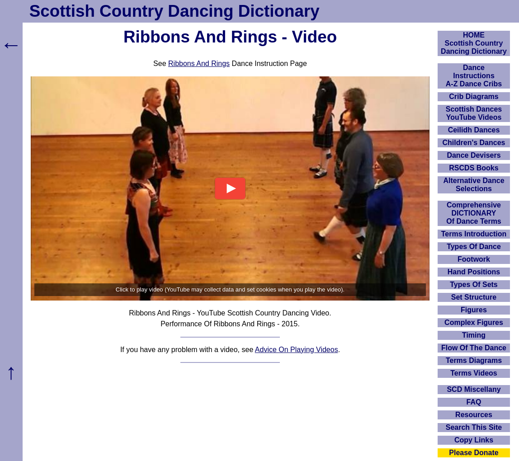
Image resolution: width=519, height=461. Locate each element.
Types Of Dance (474, 246)
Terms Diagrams (474, 360)
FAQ (474, 402)
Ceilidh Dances (474, 130)
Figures (474, 310)
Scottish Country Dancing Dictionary (174, 11)
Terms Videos (473, 373)
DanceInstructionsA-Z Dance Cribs (474, 76)
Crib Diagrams (473, 96)
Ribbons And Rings (199, 63)
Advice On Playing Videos (296, 349)
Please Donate (473, 452)
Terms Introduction (474, 234)
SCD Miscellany (473, 389)
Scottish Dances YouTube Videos (474, 113)
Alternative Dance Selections (473, 185)
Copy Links (473, 440)
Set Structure (473, 297)
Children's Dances (474, 142)
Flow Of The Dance (473, 348)
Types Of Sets (474, 284)
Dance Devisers (473, 155)
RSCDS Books (473, 168)
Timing (474, 335)
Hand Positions (474, 272)
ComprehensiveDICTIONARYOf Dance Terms (473, 213)
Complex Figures (473, 322)
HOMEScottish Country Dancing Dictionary (474, 43)
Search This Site (474, 427)
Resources (473, 415)
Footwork (474, 259)
